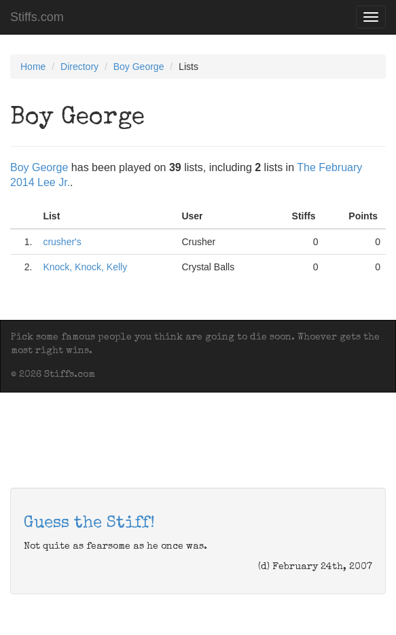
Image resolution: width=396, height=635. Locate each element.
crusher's (62, 241)
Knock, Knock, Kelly (85, 266)
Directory (79, 66)
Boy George (138, 66)
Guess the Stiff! (89, 523)
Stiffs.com (37, 17)
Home (33, 66)
